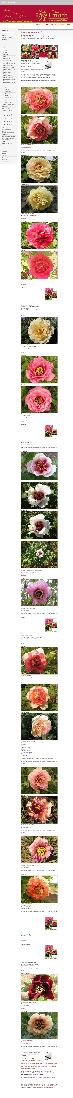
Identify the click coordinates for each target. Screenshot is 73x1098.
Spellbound (29, 903)
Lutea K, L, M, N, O (7, 60)
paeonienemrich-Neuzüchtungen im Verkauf (9, 116)
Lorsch (3, 141)
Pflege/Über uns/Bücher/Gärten (8, 136)
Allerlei (3, 147)
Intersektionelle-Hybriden (7, 110)
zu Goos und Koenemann (7, 143)
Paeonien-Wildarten (6, 112)
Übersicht (7, 100)
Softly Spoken (30, 607)
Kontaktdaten (54, 1079)
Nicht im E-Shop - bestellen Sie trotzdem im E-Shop (41, 82)
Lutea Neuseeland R (7, 84)
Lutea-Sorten (4, 52)
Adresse (3, 148)
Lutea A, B (5, 54)
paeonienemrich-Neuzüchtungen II (9, 125)
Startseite (4, 49)
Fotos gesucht (5, 134)
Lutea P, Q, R (6, 62)
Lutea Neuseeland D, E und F (9, 73)
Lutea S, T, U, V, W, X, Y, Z (9, 63)
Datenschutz (4, 159)
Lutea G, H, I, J (6, 58)
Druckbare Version (53, 1091)
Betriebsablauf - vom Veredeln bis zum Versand (8, 139)
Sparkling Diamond (31, 864)
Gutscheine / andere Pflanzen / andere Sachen (8, 119)
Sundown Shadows (9, 99)
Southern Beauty (31, 741)
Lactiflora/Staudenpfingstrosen (8, 114)
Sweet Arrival (30, 1040)
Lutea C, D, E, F (6, 56)
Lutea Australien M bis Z (8, 67)
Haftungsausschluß (6, 161)
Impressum (4, 155)
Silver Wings (7, 93)
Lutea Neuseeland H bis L (9, 77)
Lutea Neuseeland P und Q (9, 82)
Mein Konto (4, 41)
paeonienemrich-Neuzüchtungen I (9, 122)
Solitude (6, 95)
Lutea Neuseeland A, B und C (9, 70)
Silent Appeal (30, 344)
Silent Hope (29, 413)
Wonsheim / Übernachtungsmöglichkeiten (8, 132)
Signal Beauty (8, 91)
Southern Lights (30, 824)
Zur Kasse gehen (5, 39)
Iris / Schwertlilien (5, 127)
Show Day (7, 89)
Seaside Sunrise (8, 87)
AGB (3, 157)
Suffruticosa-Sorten (6, 108)
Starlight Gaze (8, 97)
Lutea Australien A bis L (8, 65)
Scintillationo (30, 144)
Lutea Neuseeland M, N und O (9, 80)
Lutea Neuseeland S (8, 86)
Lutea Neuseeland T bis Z (8, 104)
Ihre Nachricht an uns (6, 145)
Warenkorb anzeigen (6, 37)
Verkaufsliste (4, 50)
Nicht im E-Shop (8, 102)
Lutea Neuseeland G (7, 75)
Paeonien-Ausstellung (6, 129)
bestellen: (23, 218)
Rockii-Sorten (5, 106)
